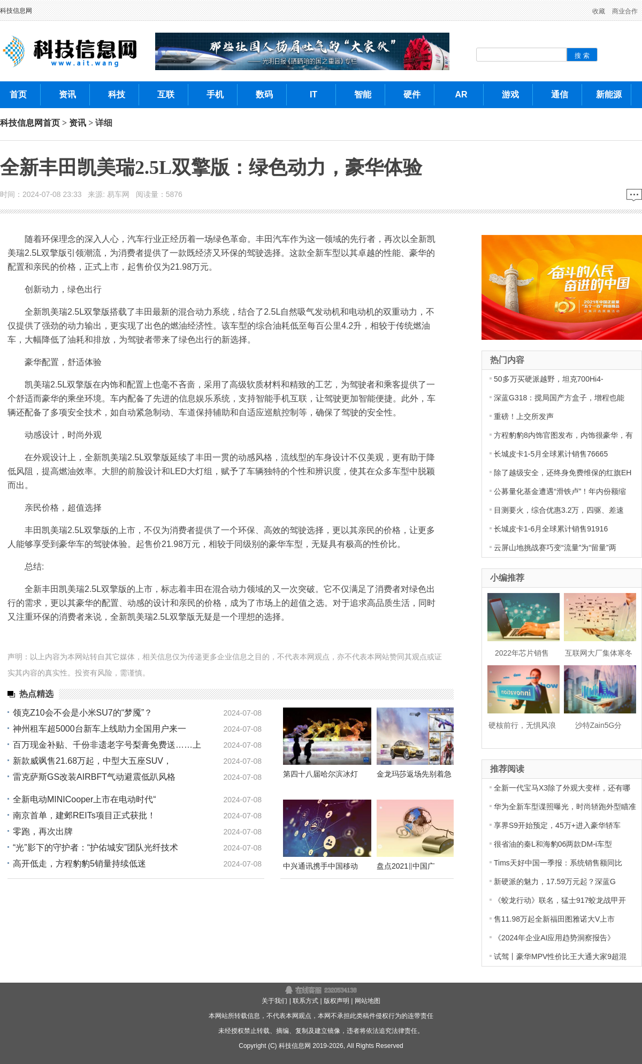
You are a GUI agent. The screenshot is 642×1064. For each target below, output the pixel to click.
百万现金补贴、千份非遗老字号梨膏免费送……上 (107, 744)
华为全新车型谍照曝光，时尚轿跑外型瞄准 (565, 806)
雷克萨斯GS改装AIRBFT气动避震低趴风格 (94, 776)
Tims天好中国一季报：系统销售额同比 (558, 862)
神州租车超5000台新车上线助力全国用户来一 (99, 728)
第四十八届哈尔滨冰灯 (320, 774)
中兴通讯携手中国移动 (320, 866)
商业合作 (625, 11)
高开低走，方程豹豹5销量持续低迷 (79, 863)
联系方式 (305, 1001)
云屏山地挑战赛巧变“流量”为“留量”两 (555, 547)
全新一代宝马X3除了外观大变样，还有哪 (562, 788)
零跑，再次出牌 (43, 831)
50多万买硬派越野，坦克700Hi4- (548, 379)
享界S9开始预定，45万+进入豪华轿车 (557, 825)
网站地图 (367, 1001)
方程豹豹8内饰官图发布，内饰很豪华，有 (563, 435)
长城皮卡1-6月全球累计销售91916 (551, 529)
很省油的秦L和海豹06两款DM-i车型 (553, 844)
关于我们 (274, 1001)
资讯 (77, 122)
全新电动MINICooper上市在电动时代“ (84, 799)
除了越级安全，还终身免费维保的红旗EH (562, 472)
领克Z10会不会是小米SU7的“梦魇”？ (82, 712)
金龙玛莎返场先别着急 (414, 774)
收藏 (598, 11)
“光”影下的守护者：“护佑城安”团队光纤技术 (95, 847)
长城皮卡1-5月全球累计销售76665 (551, 454)
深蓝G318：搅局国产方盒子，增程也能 (559, 397)
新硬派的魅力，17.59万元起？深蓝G (555, 881)
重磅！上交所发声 (524, 416)
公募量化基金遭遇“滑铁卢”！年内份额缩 (560, 491)
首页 (51, 122)
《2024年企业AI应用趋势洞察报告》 (554, 937)
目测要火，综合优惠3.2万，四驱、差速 (559, 510)
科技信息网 (16, 10)
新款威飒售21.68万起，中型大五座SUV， (92, 760)
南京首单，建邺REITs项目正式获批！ (84, 815)
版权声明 (336, 1001)
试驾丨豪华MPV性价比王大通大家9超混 (560, 956)
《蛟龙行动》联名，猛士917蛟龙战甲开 (560, 900)
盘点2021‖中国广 (406, 866)
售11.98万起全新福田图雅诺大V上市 (554, 919)
